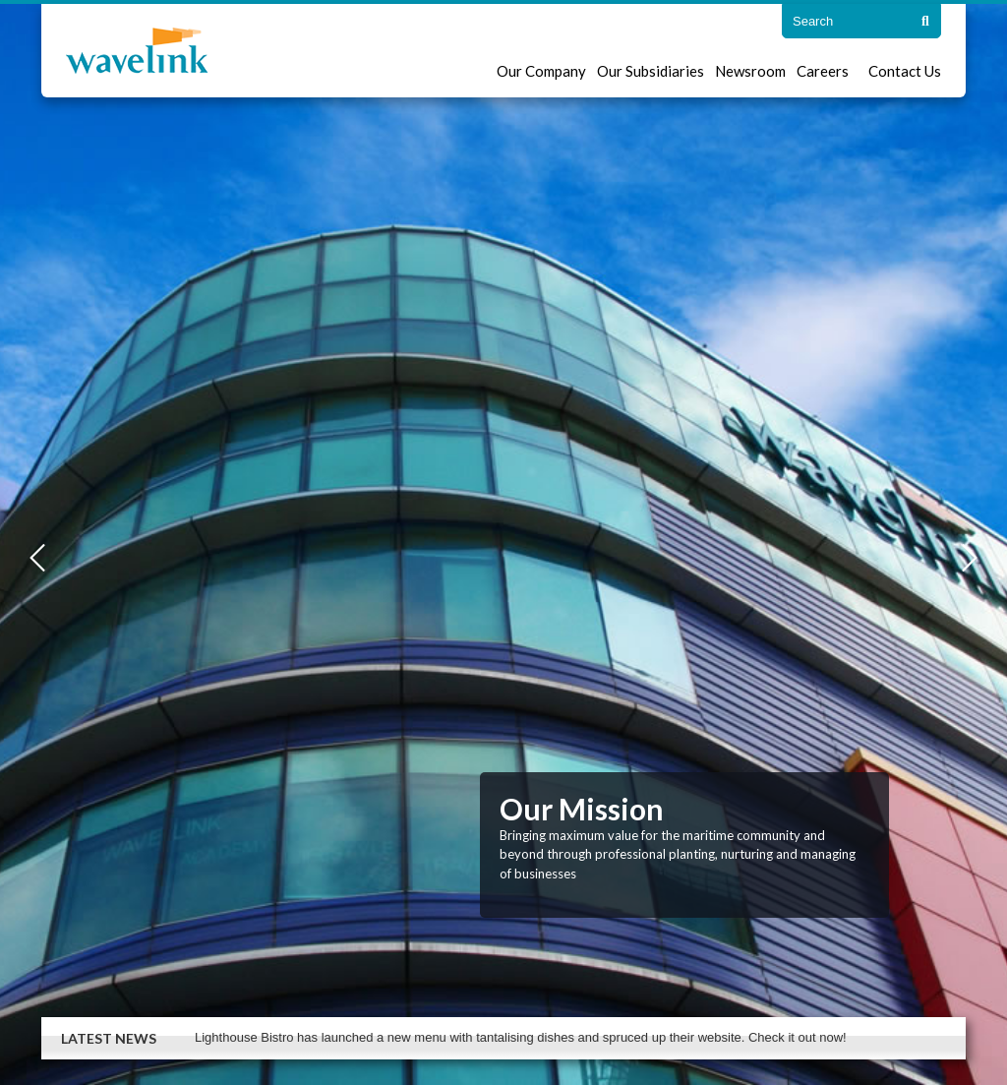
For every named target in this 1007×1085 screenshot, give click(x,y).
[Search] (925, 21)
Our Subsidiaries (650, 71)
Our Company (541, 71)
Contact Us (904, 71)
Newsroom (750, 71)
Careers (823, 71)
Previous (37, 558)
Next (969, 558)
